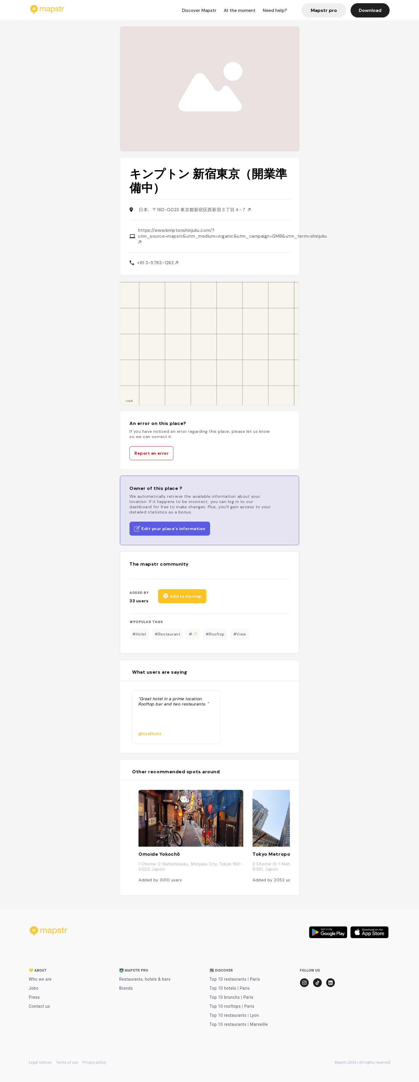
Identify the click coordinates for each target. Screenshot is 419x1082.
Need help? (275, 10)
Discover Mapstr (199, 10)
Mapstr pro (324, 10)
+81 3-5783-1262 (157, 263)
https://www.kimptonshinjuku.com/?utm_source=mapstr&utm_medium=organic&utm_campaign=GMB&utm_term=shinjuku (232, 235)
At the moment (239, 10)
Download (370, 10)
